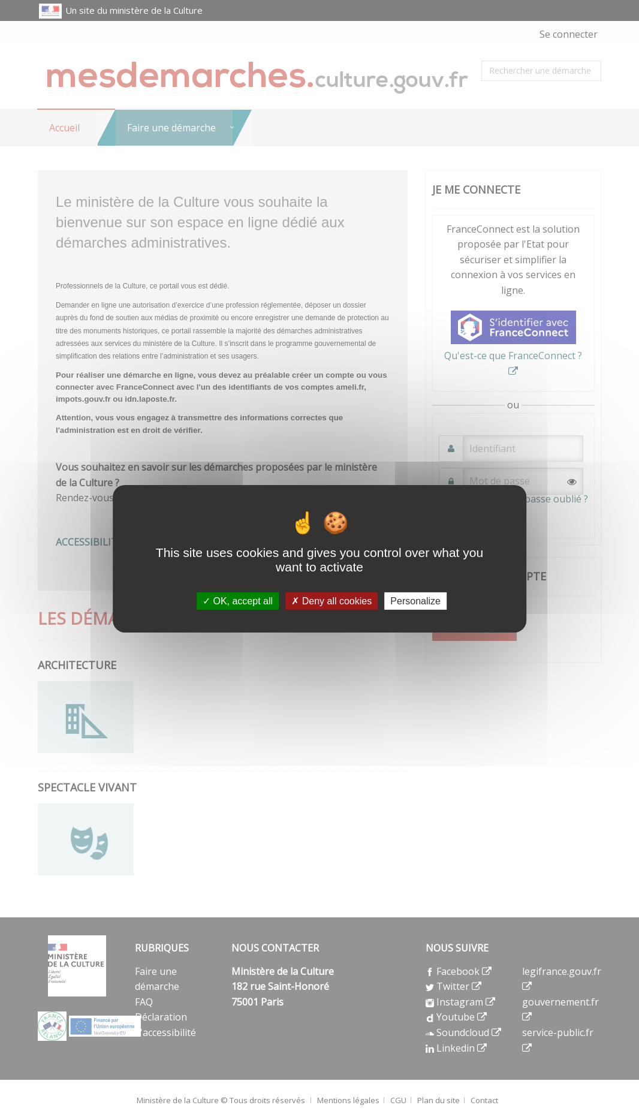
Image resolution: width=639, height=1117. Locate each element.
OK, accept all (238, 600)
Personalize (415, 600)
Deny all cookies (331, 600)
